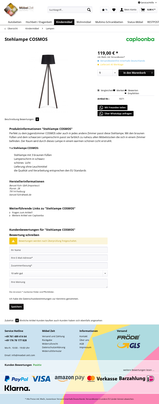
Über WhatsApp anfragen (115, 114)
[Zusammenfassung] (58, 265)
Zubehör (12, 320)
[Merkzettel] (114, 10)
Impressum (85, 347)
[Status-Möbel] (135, 22)
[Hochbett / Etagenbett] (39, 22)
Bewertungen (29, 119)
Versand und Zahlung (53, 336)
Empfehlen (132, 93)
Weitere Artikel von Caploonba (26, 215)
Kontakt (83, 336)
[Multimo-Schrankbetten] (109, 22)
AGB (82, 343)
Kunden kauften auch (47, 320)
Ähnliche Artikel (27, 320)
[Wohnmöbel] (83, 22)
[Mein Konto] (128, 10)
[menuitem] (70, 11)
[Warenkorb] (148, 10)
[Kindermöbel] (64, 22)
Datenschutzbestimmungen (37, 298)
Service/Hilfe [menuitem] (146, 2)
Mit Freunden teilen (112, 108)
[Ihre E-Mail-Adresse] (58, 258)
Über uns (84, 340)
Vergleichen (105, 90)
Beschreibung (12, 119)
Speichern (16, 306)
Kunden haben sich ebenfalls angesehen (81, 320)
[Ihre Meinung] (58, 283)
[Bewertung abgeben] (58, 273)
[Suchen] (89, 10)
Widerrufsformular (52, 351)
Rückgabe (47, 340)
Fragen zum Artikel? (21, 212)
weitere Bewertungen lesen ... (138, 369)
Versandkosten (92, 399)
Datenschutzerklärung (53, 347)
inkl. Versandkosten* (116, 57)
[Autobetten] (15, 22)
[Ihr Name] (58, 250)
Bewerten (131, 90)
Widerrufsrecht (50, 343)
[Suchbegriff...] (70, 10)
